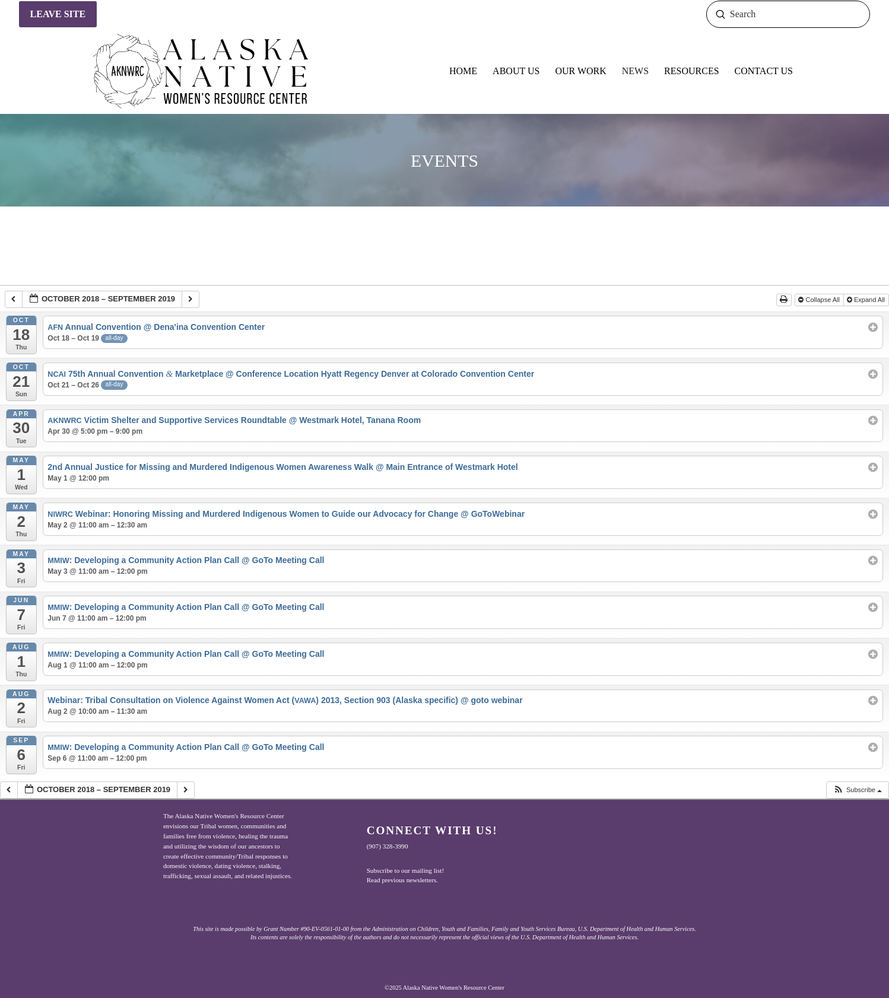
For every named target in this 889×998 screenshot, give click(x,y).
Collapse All (820, 299)
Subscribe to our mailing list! (405, 870)
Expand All (867, 299)
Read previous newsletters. (402, 879)
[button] (857, 790)
